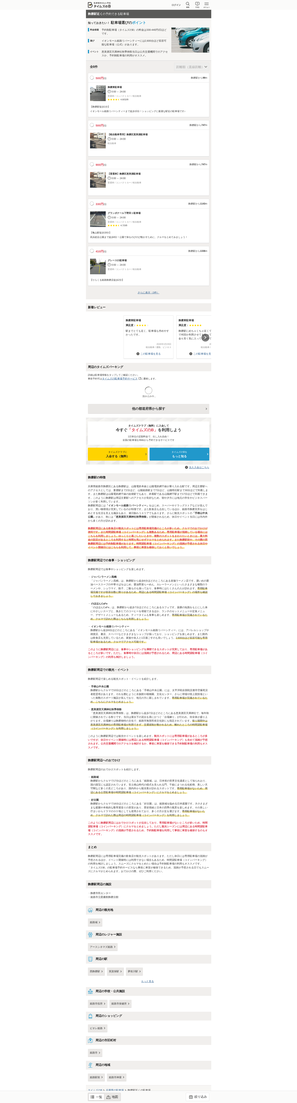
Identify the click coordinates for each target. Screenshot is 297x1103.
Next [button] (205, 338)
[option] (148, 335)
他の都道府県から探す (148, 409)
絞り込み (197, 1097)
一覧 (99, 1097)
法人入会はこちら (199, 467)
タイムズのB (95, 1090)
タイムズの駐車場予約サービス (120, 378)
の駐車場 (115, 1090)
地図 (115, 1097)
